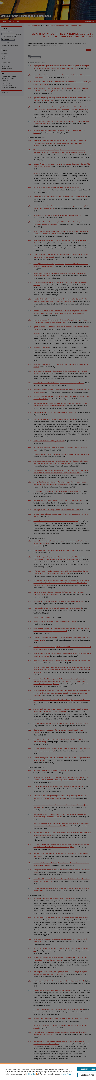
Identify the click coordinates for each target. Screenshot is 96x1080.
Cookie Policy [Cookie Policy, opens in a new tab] (66, 1074)
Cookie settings (31, 1074)
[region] (48, 1071)
